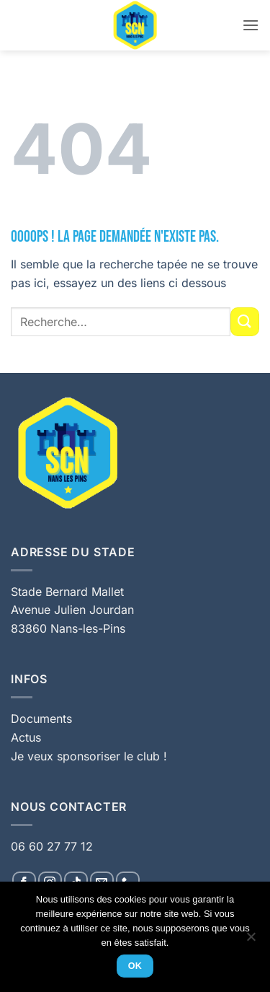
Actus (26, 737)
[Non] (250, 940)
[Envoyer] (244, 321)
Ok (135, 966)
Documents (41, 718)
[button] (250, 25)
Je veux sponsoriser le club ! (89, 756)
